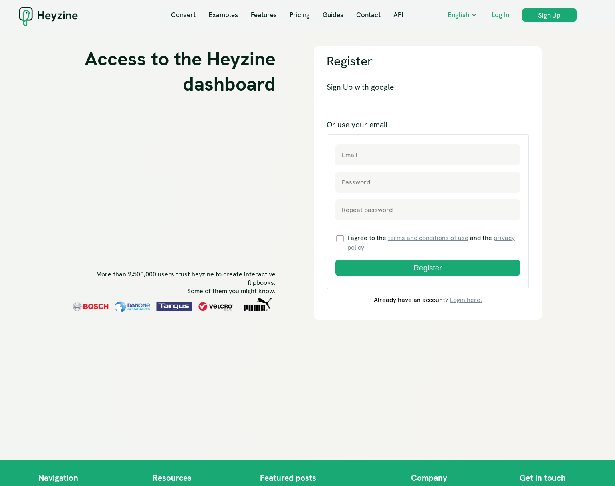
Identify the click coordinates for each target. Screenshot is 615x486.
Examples (223, 14)
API (398, 14)
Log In (500, 14)
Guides (333, 14)
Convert (183, 14)
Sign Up (549, 15)
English (458, 14)
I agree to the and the (425, 243)
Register (427, 268)
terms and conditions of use (428, 238)
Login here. (466, 300)
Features (264, 14)
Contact (368, 14)
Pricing (300, 14)
